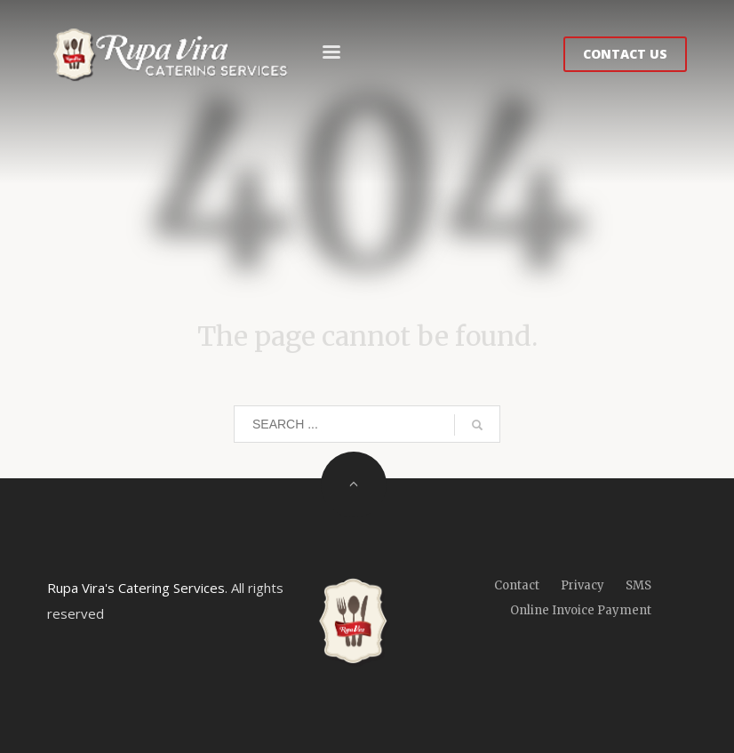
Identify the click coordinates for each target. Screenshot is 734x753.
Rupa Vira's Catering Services (136, 588)
